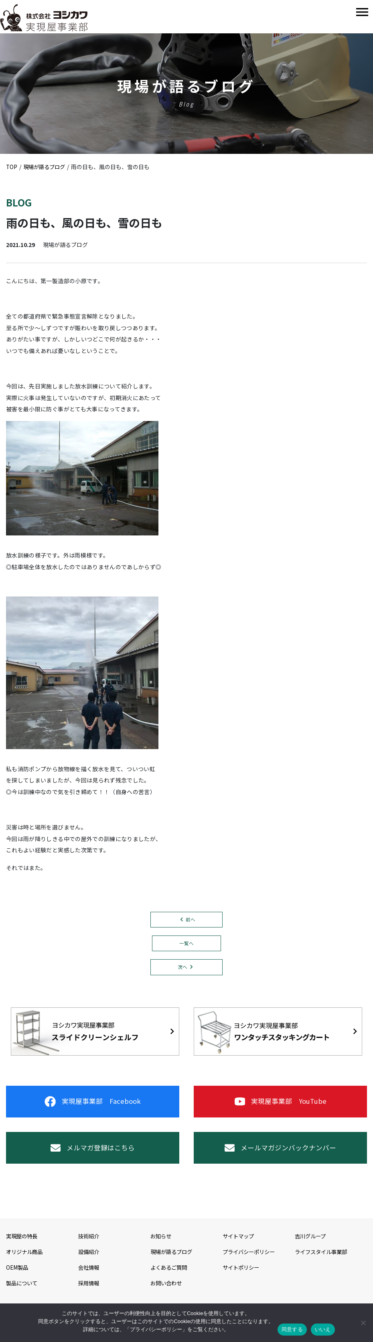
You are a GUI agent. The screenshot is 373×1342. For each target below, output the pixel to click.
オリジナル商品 (25, 1261)
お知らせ (161, 1246)
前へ (190, 919)
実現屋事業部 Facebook (93, 1105)
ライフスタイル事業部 (323, 1261)
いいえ (323, 1329)
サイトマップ (239, 1246)
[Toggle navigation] (362, 12)
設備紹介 (89, 1261)
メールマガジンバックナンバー (280, 1155)
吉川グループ (311, 1246)
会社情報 (89, 1277)
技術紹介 (89, 1246)
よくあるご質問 (170, 1277)
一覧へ (186, 944)
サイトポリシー (242, 1277)
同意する (292, 1329)
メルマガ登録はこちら (93, 1155)
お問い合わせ (167, 1292)
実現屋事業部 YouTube (280, 1105)
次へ (182, 968)
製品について (23, 1292)
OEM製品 (17, 1277)
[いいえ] (363, 1323)
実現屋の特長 (23, 1246)
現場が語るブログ (172, 1261)
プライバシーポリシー (251, 1261)
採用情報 (89, 1292)
